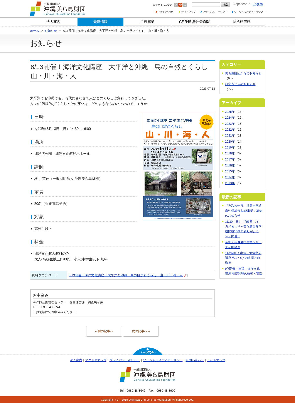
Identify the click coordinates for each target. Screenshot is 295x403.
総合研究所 (241, 22)
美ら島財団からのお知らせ (243, 73)
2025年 (230, 111)
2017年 (230, 159)
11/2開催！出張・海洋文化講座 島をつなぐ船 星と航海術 (243, 258)
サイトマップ (216, 360)
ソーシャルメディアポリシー (163, 360)
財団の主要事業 (147, 22)
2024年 (230, 117)
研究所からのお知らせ (240, 84)
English (258, 4)
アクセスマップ (95, 360)
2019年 (230, 147)
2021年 (230, 135)
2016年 (230, 165)
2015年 (230, 171)
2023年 (230, 123)
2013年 (230, 183)
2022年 (230, 129)
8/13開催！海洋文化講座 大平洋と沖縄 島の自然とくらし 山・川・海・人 (126, 275)
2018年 (230, 153)
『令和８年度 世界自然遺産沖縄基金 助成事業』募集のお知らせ (244, 210)
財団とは (53, 22)
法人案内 (76, 360)
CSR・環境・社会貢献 (194, 22)
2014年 (230, 177)
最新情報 (100, 22)
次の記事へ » (141, 331)
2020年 (230, 141)
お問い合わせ (195, 360)
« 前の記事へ (104, 331)
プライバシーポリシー (125, 360)
